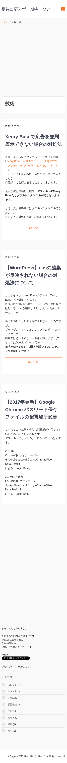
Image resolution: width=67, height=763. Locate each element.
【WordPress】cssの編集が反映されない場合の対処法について (33, 275)
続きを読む (33, 227)
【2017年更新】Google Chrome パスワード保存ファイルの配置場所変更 (31, 409)
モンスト (12, 691)
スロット (12, 684)
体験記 (11, 697)
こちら (28, 666)
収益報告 (12, 704)
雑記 (10, 730)
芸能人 (11, 717)
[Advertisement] (33, 60)
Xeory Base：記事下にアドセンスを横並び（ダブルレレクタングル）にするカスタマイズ (31, 165)
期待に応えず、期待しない (26, 9)
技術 (10, 711)
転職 (10, 724)
